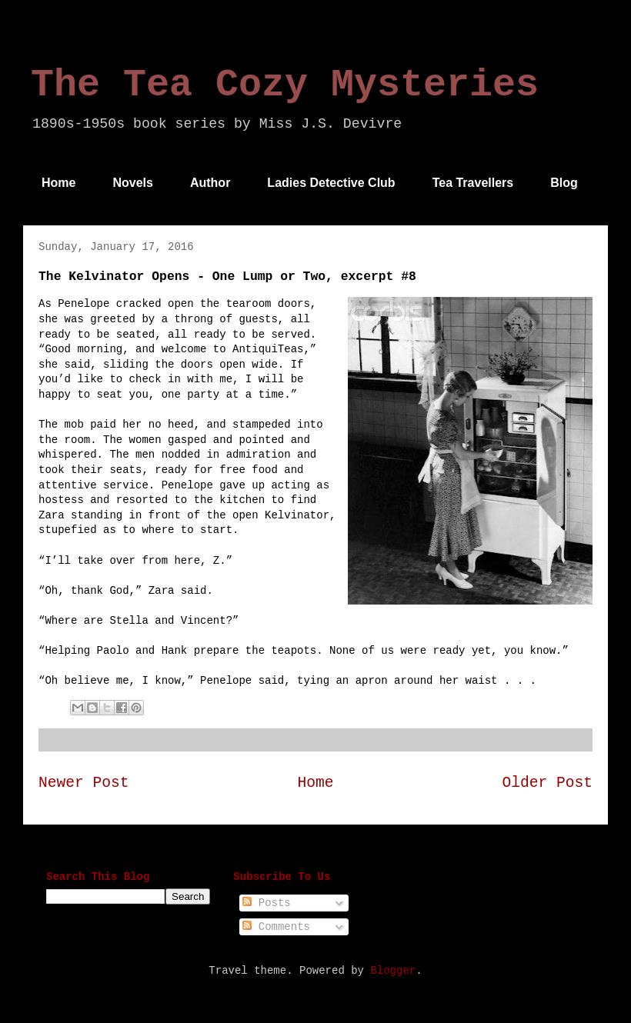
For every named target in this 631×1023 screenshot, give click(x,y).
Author (210, 182)
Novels (132, 182)
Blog (564, 182)
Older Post (547, 783)
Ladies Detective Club (331, 182)
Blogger (393, 971)
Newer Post (83, 783)
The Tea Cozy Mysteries (285, 85)
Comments (276, 927)
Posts (266, 903)
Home (58, 182)
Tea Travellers (473, 182)
